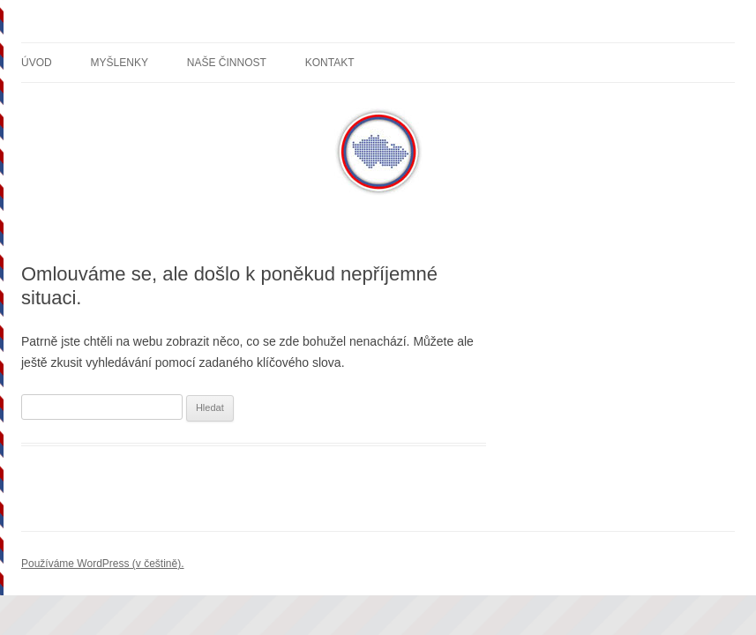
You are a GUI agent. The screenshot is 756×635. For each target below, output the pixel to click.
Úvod (36, 62)
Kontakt (330, 62)
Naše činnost (226, 62)
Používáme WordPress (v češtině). (102, 563)
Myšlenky (119, 62)
